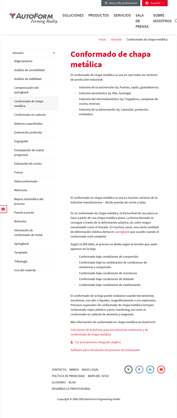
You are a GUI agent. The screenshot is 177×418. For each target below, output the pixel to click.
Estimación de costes (28, 164)
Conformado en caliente (30, 115)
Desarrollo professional (121, 3)
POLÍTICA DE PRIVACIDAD (68, 376)
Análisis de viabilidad (27, 79)
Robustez (20, 221)
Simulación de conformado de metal (28, 232)
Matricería (20, 190)
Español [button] (155, 3)
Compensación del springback (26, 90)
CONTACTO (59, 369)
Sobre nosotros (162, 18)
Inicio (102, 39)
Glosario (116, 39)
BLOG (72, 382)
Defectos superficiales (28, 124)
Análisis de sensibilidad (29, 70)
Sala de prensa (142, 21)
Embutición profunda (28, 132)
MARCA (74, 369)
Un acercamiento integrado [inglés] (98, 342)
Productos (98, 15)
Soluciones (73, 15)
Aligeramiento (23, 61)
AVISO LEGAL (90, 369)
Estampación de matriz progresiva (29, 152)
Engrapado (21, 141)
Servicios (122, 15)
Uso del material (25, 270)
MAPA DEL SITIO (98, 376)
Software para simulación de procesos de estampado (105, 350)
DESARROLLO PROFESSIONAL (71, 389)
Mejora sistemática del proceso (28, 201)
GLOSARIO (59, 382)
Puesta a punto (24, 212)
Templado (20, 252)
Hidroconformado (26, 181)
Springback (21, 244)
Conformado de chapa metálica (28, 103)
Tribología (20, 261)
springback (122, 232)
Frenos (18, 172)
